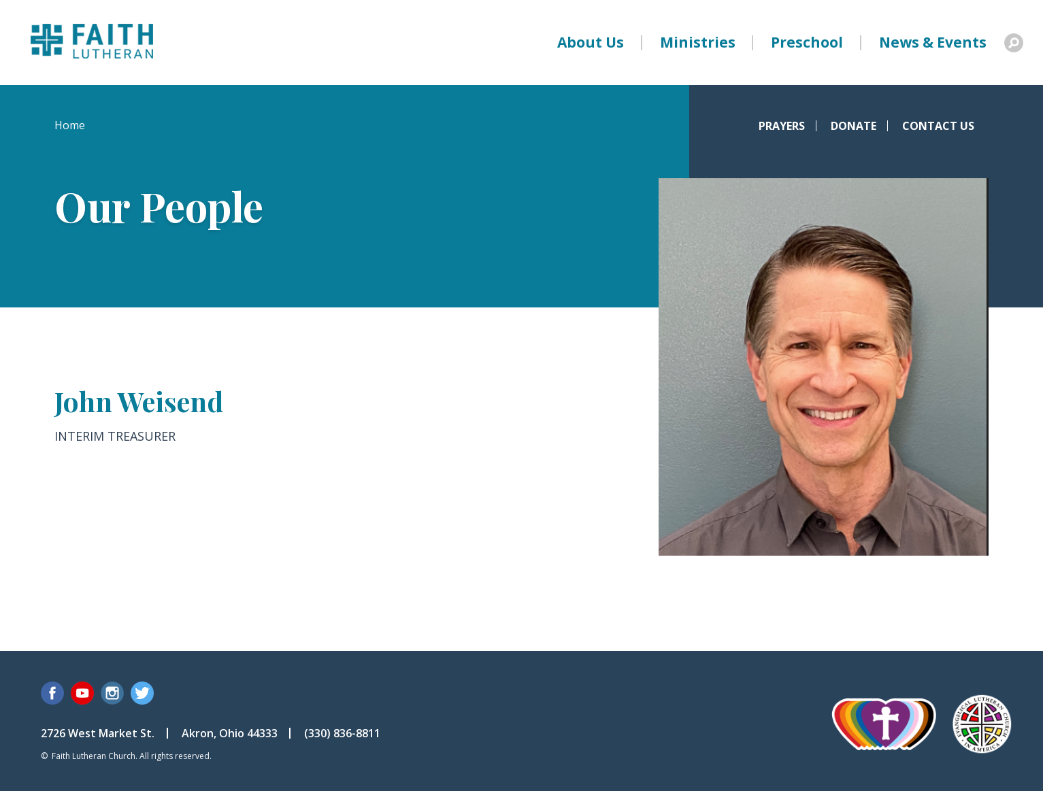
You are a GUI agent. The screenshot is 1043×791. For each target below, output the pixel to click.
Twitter (142, 693)
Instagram (112, 693)
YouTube (82, 693)
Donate (853, 125)
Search (1013, 42)
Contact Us (938, 125)
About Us (590, 42)
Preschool (807, 42)
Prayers (782, 125)
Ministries (697, 42)
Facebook (52, 693)
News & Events (933, 42)
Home (69, 125)
